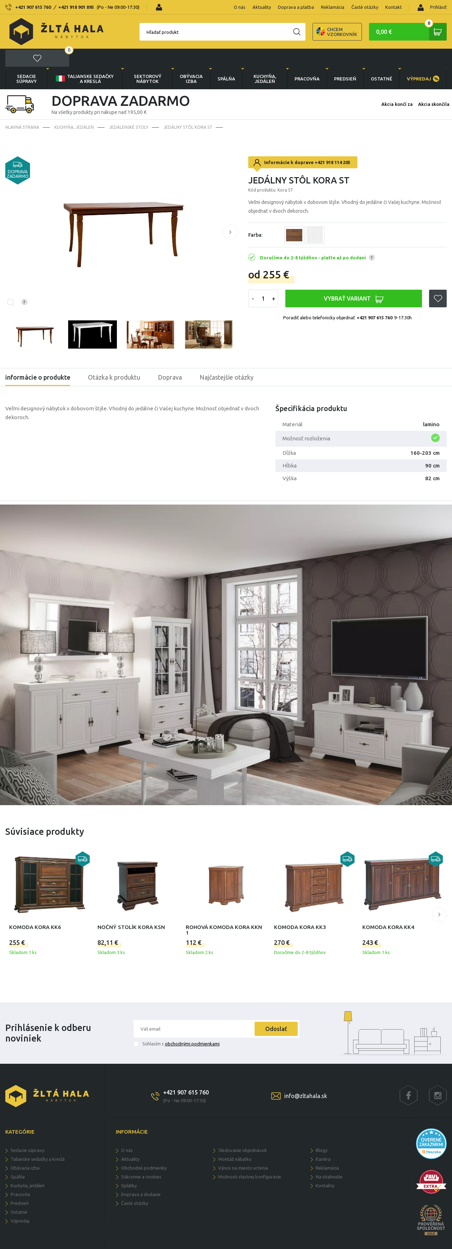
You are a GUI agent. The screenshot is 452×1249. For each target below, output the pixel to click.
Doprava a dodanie (141, 1174)
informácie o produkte (37, 357)
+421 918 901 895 (76, 7)
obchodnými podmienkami (192, 1024)
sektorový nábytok (147, 59)
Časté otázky (364, 7)
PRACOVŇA (307, 59)
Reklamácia (332, 7)
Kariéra (323, 1139)
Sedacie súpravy (26, 59)
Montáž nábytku (234, 1139)
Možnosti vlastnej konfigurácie (249, 1157)
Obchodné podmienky (144, 1148)
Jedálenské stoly (128, 107)
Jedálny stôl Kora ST (187, 107)
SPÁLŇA (226, 59)
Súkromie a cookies (141, 1157)
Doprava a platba (296, 7)
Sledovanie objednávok (242, 1130)
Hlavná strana (22, 107)
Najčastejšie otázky (227, 357)
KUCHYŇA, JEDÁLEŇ (265, 59)
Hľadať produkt (138, 32)
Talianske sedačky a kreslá (84, 59)
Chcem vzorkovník (312, 32)
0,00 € (411, 32)
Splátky (129, 1166)
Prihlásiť (432, 7)
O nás (239, 7)
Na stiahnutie (329, 1157)
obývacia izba (191, 59)
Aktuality (261, 7)
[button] (230, 212)
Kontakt (393, 7)
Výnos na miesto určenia (243, 1148)
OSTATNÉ (381, 59)
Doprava (170, 357)
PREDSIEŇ (345, 59)
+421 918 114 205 (332, 142)
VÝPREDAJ (423, 59)
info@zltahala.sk (305, 1076)
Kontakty (325, 1166)
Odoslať (276, 1009)
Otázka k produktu (114, 357)
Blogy (321, 1130)
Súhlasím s (181, 1024)
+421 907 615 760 (33, 7)
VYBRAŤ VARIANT (353, 280)
